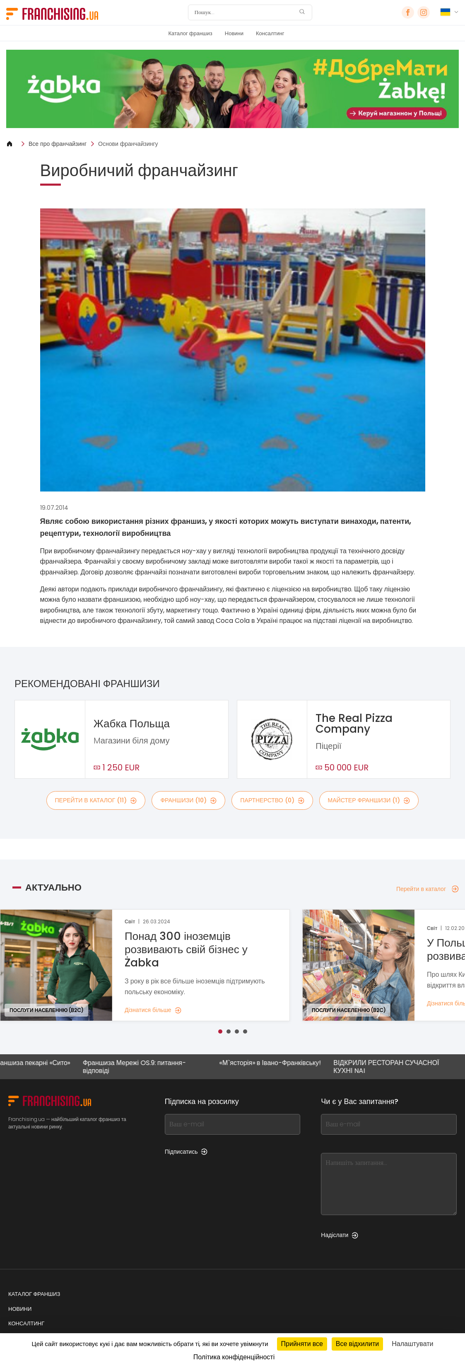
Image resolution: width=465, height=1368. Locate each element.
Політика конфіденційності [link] (234, 1357)
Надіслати (339, 1235)
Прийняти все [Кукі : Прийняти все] (302, 1344)
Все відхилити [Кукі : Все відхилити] (357, 1344)
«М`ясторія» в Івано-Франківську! (275, 1063)
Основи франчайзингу (128, 144)
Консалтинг (270, 33)
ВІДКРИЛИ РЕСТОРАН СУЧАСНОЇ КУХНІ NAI (391, 1067)
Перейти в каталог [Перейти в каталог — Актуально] (427, 889)
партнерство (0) (272, 800)
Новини (234, 33)
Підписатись (186, 1152)
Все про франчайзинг (58, 144)
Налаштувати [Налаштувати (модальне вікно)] (412, 1344)
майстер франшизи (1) (369, 800)
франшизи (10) (188, 800)
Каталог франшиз (190, 33)
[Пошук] (245, 12)
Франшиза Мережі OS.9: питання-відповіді (139, 1067)
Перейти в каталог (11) (96, 800)
